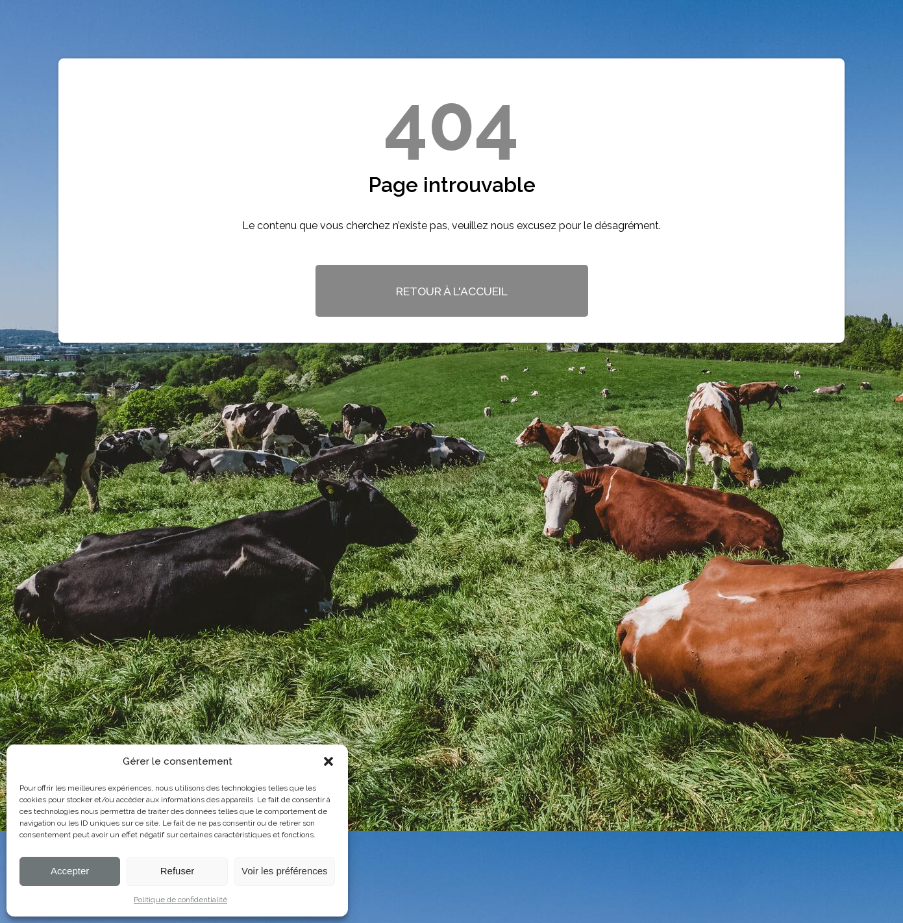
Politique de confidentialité (180, 899)
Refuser (177, 870)
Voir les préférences (284, 870)
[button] (328, 761)
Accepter (70, 870)
